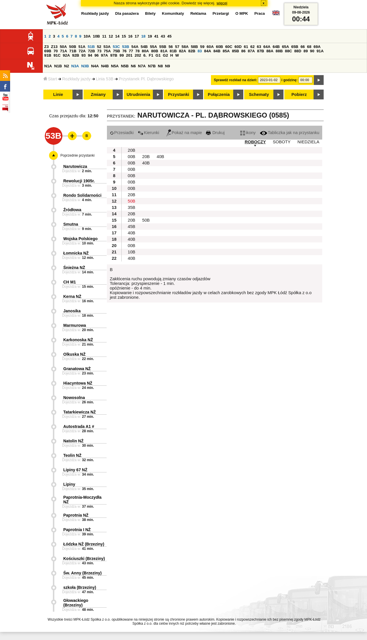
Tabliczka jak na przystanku (289, 132)
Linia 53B (105, 79)
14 (117, 36)
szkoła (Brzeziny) (79, 587)
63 (259, 46)
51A (81, 46)
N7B (152, 66)
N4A (95, 66)
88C (288, 51)
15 (124, 36)
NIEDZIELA (308, 142)
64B (276, 46)
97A (104, 55)
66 (303, 46)
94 (90, 55)
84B (216, 51)
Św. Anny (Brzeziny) (82, 573)
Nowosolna (74, 397)
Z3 (46, 46)
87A (251, 51)
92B (75, 55)
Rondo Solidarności (82, 195)
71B (72, 51)
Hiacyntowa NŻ (77, 383)
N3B (85, 66)
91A (319, 51)
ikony (247, 132)
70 (55, 51)
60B (219, 46)
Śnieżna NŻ (74, 267)
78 (137, 51)
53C (116, 46)
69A (317, 46)
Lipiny (69, 484)
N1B (58, 66)
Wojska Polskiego (80, 238)
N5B (125, 66)
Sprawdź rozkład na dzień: (235, 80)
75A (107, 51)
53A (106, 46)
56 (170, 46)
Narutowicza (75, 166)
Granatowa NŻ (77, 368)
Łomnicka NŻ (76, 253)
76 (124, 51)
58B (194, 46)
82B (191, 51)
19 (150, 36)
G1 (158, 55)
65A (285, 46)
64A (266, 46)
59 (202, 46)
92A (66, 55)
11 (104, 36)
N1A (48, 66)
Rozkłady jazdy (76, 79)
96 (96, 55)
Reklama (198, 13)
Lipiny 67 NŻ (75, 470)
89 (305, 51)
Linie (58, 94)
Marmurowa (74, 325)
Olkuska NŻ (74, 354)
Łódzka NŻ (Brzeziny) (83, 544)
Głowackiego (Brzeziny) (75, 602)
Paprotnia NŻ (75, 515)
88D (297, 51)
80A (145, 51)
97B (113, 55)
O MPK (242, 13)
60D (238, 46)
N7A (142, 66)
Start (50, 79)
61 (246, 46)
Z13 (54, 46)
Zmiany (98, 94)
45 (169, 36)
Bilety (150, 13)
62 (252, 46)
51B (91, 46)
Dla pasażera (127, 13)
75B (116, 51)
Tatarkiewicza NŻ (79, 412)
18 (143, 36)
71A (63, 51)
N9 (167, 66)
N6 (133, 66)
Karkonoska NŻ (78, 339)
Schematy (259, 94)
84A (207, 51)
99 (122, 55)
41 (156, 36)
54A (134, 46)
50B (72, 46)
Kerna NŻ (72, 296)
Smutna (70, 224)
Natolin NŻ (73, 441)
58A (184, 46)
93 (83, 55)
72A (82, 51)
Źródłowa (72, 209)
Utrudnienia (138, 94)
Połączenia (219, 94)
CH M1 (69, 282)
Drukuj (215, 132)
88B (279, 51)
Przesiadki (122, 132)
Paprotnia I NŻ (77, 529)
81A (163, 51)
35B (131, 207)
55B (162, 46)
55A (153, 46)
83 (200, 51)
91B (47, 55)
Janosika (72, 311)
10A (87, 36)
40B (160, 156)
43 (163, 36)
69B (47, 51)
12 (111, 36)
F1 (151, 55)
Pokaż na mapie (184, 132)
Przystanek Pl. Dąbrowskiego (146, 79)
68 (309, 46)
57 (177, 46)
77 (131, 51)
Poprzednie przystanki (77, 155)
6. (145, 55)
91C (56, 55)
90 (312, 51)
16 (130, 36)
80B (154, 51)
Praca (259, 13)
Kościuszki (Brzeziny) (84, 558)
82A (182, 51)
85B (235, 51)
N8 (160, 66)
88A (269, 51)
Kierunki (148, 132)
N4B (105, 66)
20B (131, 150)
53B (125, 46)
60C (228, 46)
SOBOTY (281, 142)
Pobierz (299, 94)
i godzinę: (289, 80)
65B (294, 46)
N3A (75, 66)
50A (63, 46)
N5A (115, 66)
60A (210, 46)
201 (129, 55)
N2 (66, 66)
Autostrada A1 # (78, 426)
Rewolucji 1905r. (79, 181)
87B (260, 51)
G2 (165, 55)
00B (131, 156)
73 (99, 51)
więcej (222, 3)
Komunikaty (173, 13)
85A (226, 51)
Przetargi (220, 13)
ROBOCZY (255, 142)
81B (173, 51)
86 (243, 51)
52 (99, 46)
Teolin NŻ (72, 455)
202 (138, 55)
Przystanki (178, 94)
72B (91, 51)
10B (96, 36)
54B (144, 46)
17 (137, 36)
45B (131, 226)
